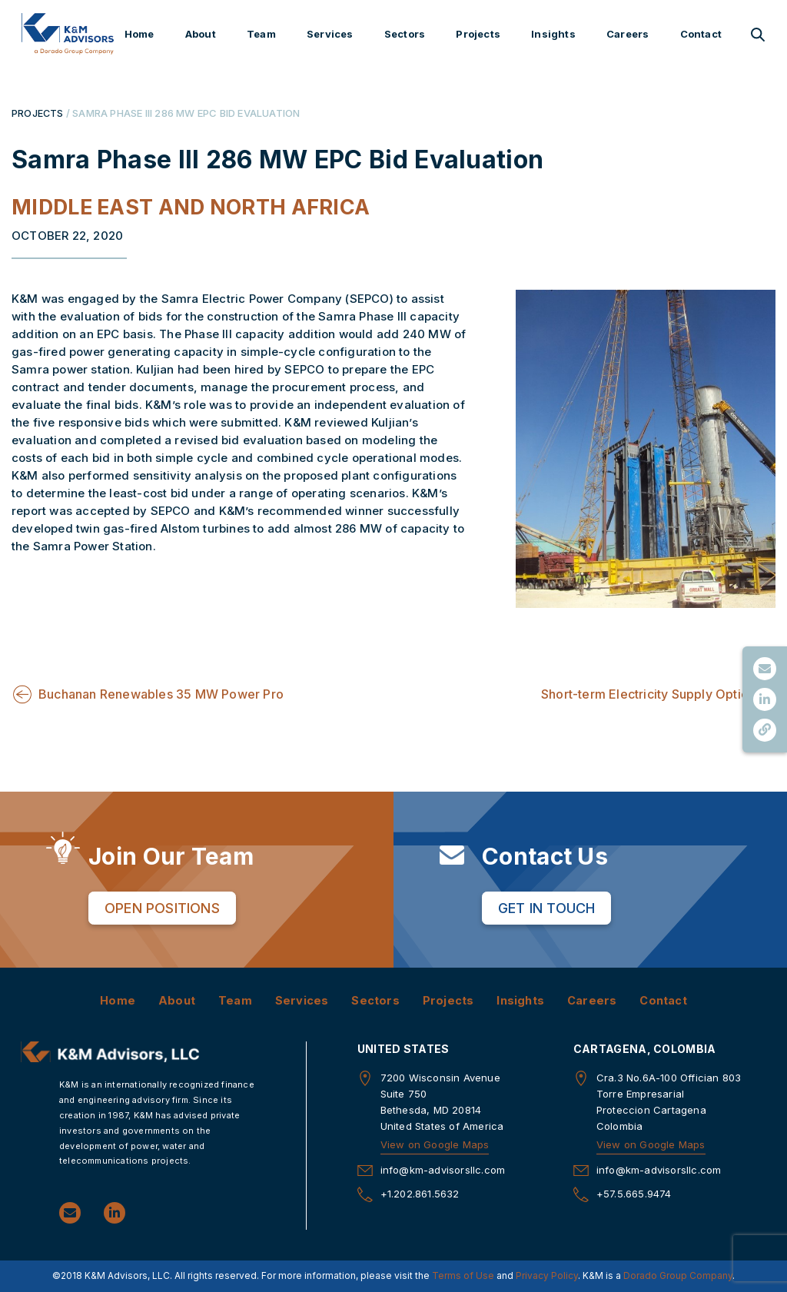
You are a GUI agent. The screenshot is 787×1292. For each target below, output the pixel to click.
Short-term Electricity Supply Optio (645, 694)
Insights (553, 34)
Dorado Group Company (677, 1276)
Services (330, 34)
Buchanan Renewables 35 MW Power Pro (161, 694)
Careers (627, 34)
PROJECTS (38, 113)
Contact (701, 34)
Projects (478, 34)
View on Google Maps (435, 1145)
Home (139, 34)
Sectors (404, 34)
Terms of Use (463, 1276)
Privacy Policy (547, 1276)
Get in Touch (546, 907)
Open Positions (162, 907)
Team (261, 34)
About (200, 34)
